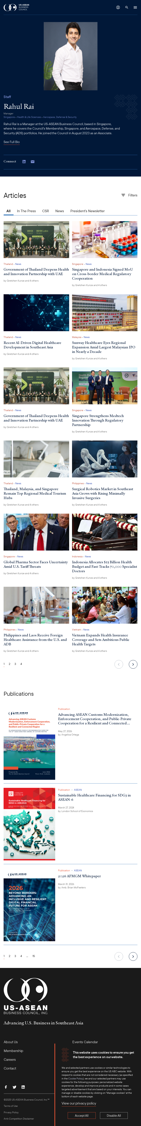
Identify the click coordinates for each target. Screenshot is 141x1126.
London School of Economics (77, 811)
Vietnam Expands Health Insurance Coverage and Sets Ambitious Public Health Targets (100, 640)
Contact (10, 1068)
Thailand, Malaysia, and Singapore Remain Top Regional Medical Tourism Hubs (35, 493)
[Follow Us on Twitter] (14, 1087)
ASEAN (78, 789)
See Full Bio (12, 142)
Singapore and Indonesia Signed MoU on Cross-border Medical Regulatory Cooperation (102, 274)
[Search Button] (127, 7)
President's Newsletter (87, 211)
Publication (64, 709)
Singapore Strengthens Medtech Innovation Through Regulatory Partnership (98, 420)
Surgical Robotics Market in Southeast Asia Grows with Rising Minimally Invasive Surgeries (102, 493)
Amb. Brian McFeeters (73, 887)
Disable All (114, 1115)
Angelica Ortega (70, 734)
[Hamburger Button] (135, 7)
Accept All (82, 1115)
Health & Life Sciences (29, 117)
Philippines (78, 483)
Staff (7, 97)
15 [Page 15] (33, 956)
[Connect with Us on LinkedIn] (24, 162)
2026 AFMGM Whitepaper (79, 876)
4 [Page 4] (21, 664)
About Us (11, 1042)
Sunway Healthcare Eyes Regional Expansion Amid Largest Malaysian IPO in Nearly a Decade (103, 347)
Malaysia (76, 337)
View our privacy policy (79, 1103)
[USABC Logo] (17, 7)
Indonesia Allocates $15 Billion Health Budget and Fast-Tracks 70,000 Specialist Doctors (104, 566)
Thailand (8, 264)
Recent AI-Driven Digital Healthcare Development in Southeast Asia (32, 345)
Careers (10, 1059)
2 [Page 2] (9, 664)
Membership (13, 1050)
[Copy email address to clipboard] (32, 162)
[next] (133, 664)
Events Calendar (85, 1042)
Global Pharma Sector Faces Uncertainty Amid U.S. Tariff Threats (36, 564)
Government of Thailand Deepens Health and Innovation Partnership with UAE (36, 271)
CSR (45, 211)
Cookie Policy (75, 1078)
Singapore (9, 117)
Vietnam (76, 629)
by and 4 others (21, 280)
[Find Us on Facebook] (6, 1087)
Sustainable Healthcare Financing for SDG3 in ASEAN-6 (94, 797)
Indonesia (77, 556)
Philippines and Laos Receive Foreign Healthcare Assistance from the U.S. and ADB (35, 640)
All (8, 211)
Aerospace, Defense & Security (60, 117)
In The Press (26, 211)
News (59, 211)
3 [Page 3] (15, 664)
